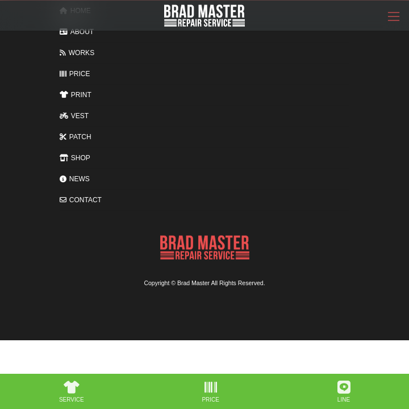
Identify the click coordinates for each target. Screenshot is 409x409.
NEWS (75, 179)
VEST (74, 116)
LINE (343, 392)
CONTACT (81, 200)
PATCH (75, 137)
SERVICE (71, 392)
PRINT (75, 95)
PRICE (75, 74)
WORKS (77, 53)
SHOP (75, 158)
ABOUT (77, 32)
